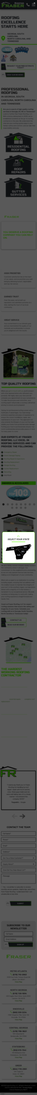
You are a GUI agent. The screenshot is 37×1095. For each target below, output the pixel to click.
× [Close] (34, 2)
